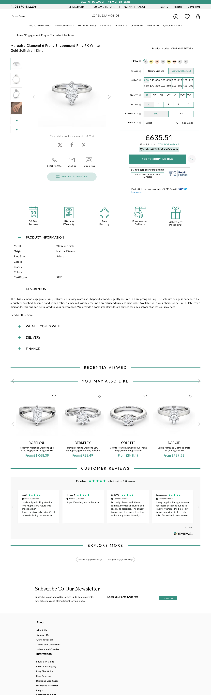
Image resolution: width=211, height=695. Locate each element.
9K (146, 62)
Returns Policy (105, 641)
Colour (134, 104)
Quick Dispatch (172, 26)
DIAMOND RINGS (64, 26)
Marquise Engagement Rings (122, 560)
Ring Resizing (74, 645)
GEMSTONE (137, 26)
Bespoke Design (106, 631)
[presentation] (33, 98)
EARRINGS (105, 26)
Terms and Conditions (48, 645)
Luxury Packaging (77, 636)
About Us (41, 631)
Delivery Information (109, 645)
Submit (44, 16)
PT (180, 62)
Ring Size (133, 122)
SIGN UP (168, 599)
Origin (134, 71)
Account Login (135, 631)
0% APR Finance (135, 7)
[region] (105, 506)
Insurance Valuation (78, 655)
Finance (101, 636)
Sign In (164, 7)
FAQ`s (70, 660)
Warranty (102, 655)
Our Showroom (44, 641)
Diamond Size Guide (78, 650)
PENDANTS (121, 26)
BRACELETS (153, 26)
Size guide (187, 123)
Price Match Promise (108, 650)
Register (178, 7)
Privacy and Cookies (47, 650)
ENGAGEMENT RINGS (40, 26)
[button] (13, 507)
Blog (129, 636)
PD (186, 62)
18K (163, 62)
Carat (134, 80)
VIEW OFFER (115, 2)
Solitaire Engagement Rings (87, 560)
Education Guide (76, 631)
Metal (135, 61)
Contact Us (194, 7)
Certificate (131, 114)
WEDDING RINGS (87, 26)
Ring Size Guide (76, 641)
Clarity (134, 95)
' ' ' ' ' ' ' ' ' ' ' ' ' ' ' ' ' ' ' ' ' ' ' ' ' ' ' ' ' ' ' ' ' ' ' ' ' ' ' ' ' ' (162, 123)
